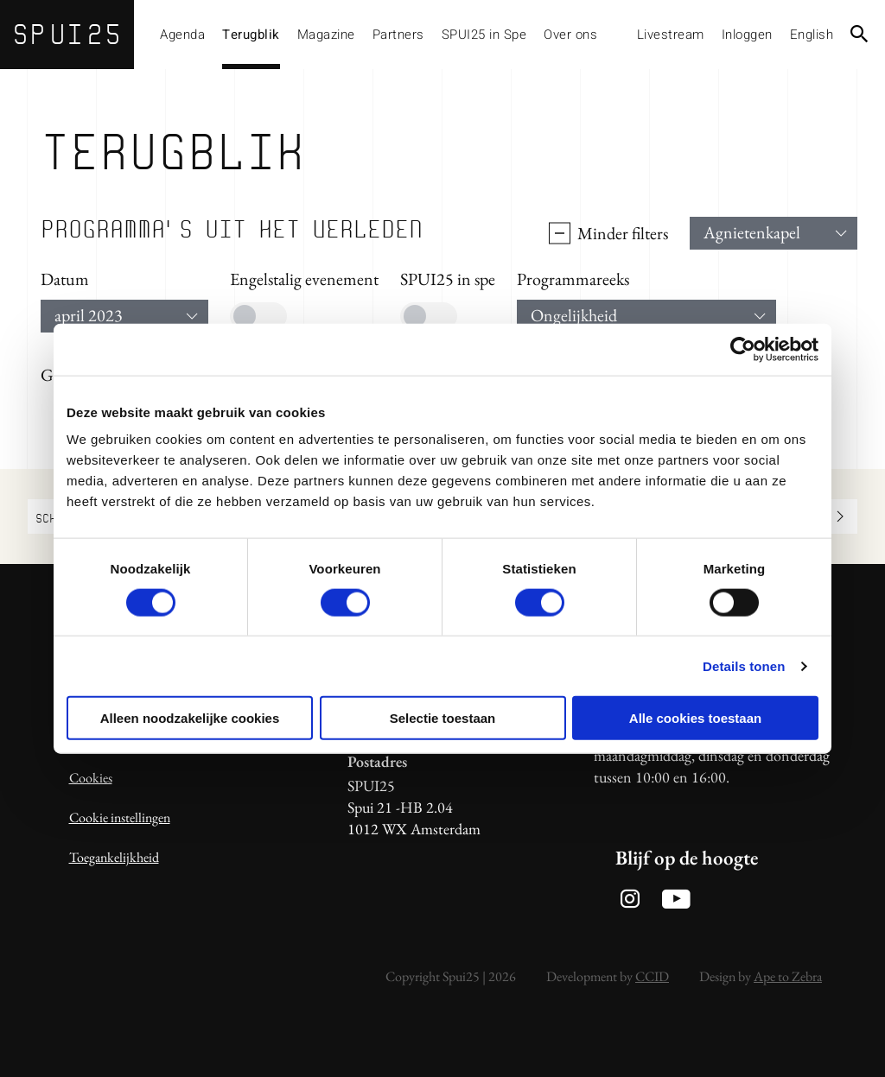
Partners (398, 34)
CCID (652, 976)
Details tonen (744, 665)
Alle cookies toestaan (695, 718)
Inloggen (747, 34)
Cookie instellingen (119, 817)
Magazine (326, 34)
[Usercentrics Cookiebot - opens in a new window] (742, 349)
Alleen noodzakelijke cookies (190, 718)
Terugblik (251, 34)
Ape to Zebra (788, 976)
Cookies (90, 778)
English (812, 34)
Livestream (670, 34)
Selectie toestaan (443, 718)
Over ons (570, 34)
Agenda (182, 34)
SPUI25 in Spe (484, 34)
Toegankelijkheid (114, 857)
